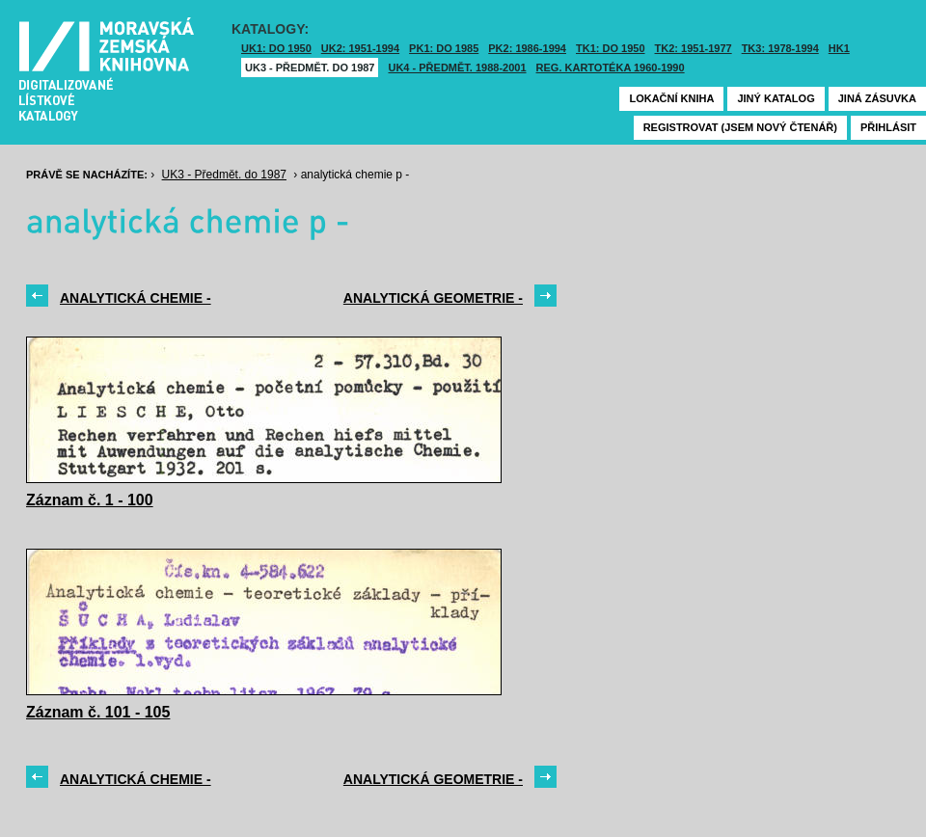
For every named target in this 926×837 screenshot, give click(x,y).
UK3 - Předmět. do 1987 (309, 67)
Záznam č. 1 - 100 (89, 500)
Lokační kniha (671, 98)
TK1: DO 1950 (610, 48)
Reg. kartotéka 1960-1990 (610, 67)
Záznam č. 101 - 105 (98, 712)
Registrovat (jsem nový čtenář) (740, 127)
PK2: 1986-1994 (527, 48)
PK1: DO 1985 (443, 48)
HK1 (839, 48)
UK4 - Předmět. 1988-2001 (457, 67)
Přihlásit (888, 127)
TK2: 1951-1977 (693, 48)
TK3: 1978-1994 (780, 48)
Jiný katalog (775, 98)
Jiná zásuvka (877, 98)
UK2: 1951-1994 (360, 48)
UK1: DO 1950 (276, 48)
